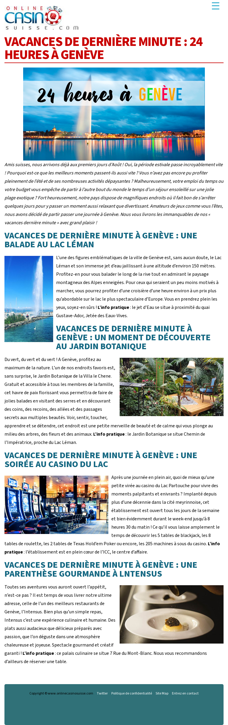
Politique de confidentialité (131, 693)
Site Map (162, 693)
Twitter (102, 693)
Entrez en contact (185, 693)
